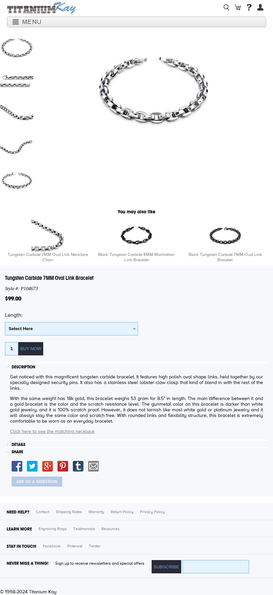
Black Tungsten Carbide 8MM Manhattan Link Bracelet (136, 257)
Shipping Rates (69, 512)
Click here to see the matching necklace (52, 431)
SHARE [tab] (17, 452)
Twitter (95, 546)
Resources (110, 529)
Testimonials (84, 529)
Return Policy (122, 512)
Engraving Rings (53, 529)
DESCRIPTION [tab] (23, 367)
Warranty (96, 512)
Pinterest (74, 546)
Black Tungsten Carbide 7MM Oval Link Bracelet (225, 257)
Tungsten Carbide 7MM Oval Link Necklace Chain (48, 257)
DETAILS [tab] (18, 444)
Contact (42, 512)
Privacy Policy (152, 512)
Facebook (52, 546)
